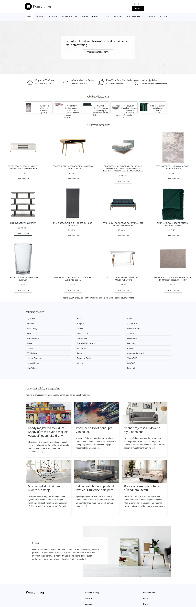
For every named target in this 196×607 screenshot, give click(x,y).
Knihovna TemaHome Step (23, 223)
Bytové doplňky (69, 17)
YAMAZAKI (108, 347)
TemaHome (71, 333)
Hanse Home (147, 347)
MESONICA (108, 328)
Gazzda (106, 319)
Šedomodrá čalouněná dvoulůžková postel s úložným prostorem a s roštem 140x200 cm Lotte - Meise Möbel (123, 168)
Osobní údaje (149, 576)
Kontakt (146, 588)
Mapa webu (90, 588)
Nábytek (39, 17)
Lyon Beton (33, 319)
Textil (106, 17)
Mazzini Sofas (34, 328)
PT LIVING (70, 342)
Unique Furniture (35, 347)
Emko (68, 319)
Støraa (144, 323)
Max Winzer (108, 352)
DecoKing (70, 337)
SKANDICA (71, 323)
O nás (146, 582)
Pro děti (163, 17)
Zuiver (143, 333)
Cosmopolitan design (150, 342)
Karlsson (32, 342)
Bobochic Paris (72, 347)
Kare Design (108, 323)
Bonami (144, 319)
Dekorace (52, 17)
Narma (106, 337)
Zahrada (118, 17)
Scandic (144, 328)
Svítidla (151, 17)
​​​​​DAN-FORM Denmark (38, 337)
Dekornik (145, 352)
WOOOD (70, 352)
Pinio (68, 328)
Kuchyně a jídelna (90, 17)
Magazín (88, 582)
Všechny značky (92, 576)
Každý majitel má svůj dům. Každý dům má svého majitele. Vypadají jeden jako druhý (48, 415)
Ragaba (31, 323)
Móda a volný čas (135, 17)
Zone (105, 342)
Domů (29, 17)
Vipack (31, 352)
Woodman (145, 337)
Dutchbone (108, 333)
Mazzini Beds (34, 333)
